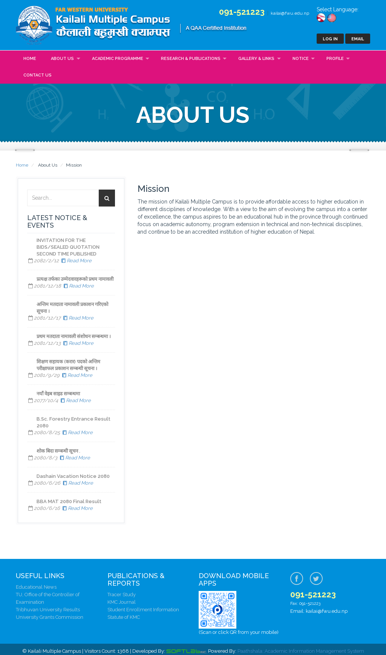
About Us (62, 58)
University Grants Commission (49, 617)
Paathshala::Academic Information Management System (300, 651)
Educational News (36, 587)
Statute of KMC (123, 617)
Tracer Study (121, 594)
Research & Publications (191, 58)
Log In (330, 39)
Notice (301, 58)
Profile (335, 58)
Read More (76, 260)
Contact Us (37, 75)
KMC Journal (121, 602)
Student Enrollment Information (143, 609)
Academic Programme (117, 58)
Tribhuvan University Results (48, 609)
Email (357, 39)
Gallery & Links (256, 58)
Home (29, 58)
